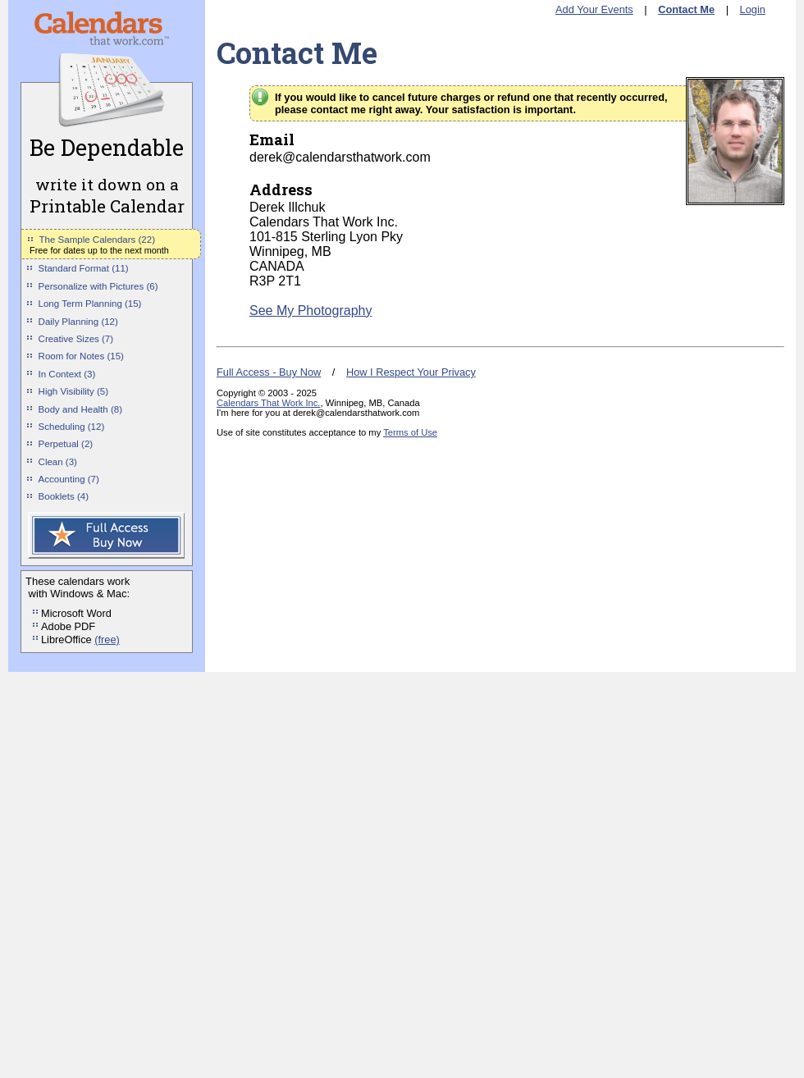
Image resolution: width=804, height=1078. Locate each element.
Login (752, 9)
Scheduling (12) (72, 427)
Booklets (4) (64, 496)
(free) (107, 639)
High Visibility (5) (74, 391)
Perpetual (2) (66, 444)
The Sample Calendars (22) (97, 239)
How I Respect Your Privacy (411, 372)
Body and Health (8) (80, 409)
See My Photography (310, 310)
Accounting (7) (69, 479)
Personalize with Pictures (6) (98, 286)
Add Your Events (594, 9)
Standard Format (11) (84, 268)
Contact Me (686, 9)
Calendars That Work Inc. (268, 403)
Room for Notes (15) (81, 356)
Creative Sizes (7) (76, 339)
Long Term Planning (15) (90, 303)
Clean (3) (58, 462)
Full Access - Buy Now (269, 372)
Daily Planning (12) (78, 322)
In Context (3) (67, 374)
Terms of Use (410, 432)
